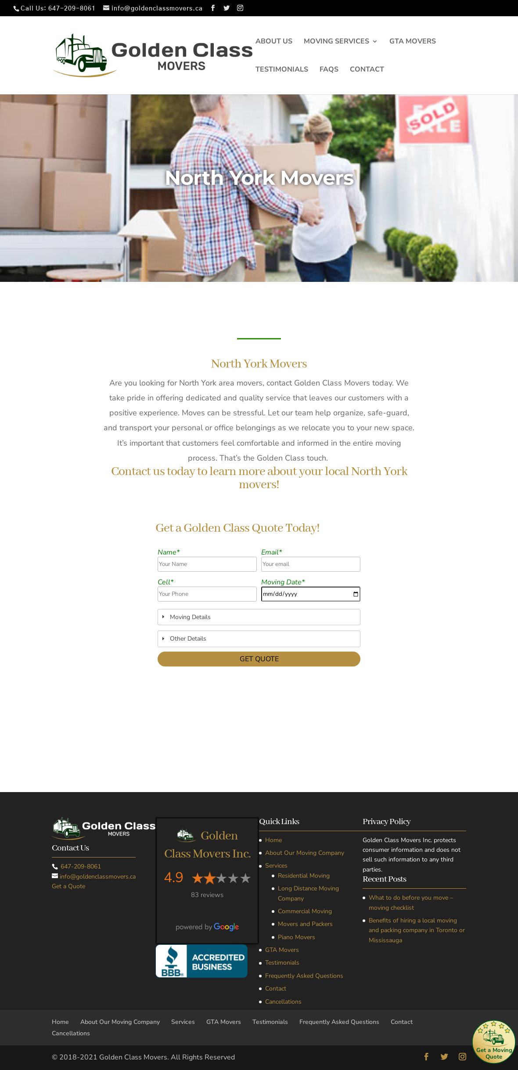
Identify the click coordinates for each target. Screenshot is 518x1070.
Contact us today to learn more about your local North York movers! (259, 479)
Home (273, 840)
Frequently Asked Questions (304, 976)
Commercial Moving (305, 911)
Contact (367, 70)
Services (276, 865)
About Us (273, 42)
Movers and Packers (305, 924)
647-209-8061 (72, 9)
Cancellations (283, 1002)
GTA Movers (412, 42)
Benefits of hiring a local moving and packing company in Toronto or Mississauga (417, 930)
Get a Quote (68, 886)
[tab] (259, 617)
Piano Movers (296, 937)
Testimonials (281, 70)
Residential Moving (304, 876)
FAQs (329, 70)
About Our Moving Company (304, 853)
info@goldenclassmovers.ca (98, 876)
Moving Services (336, 42)
